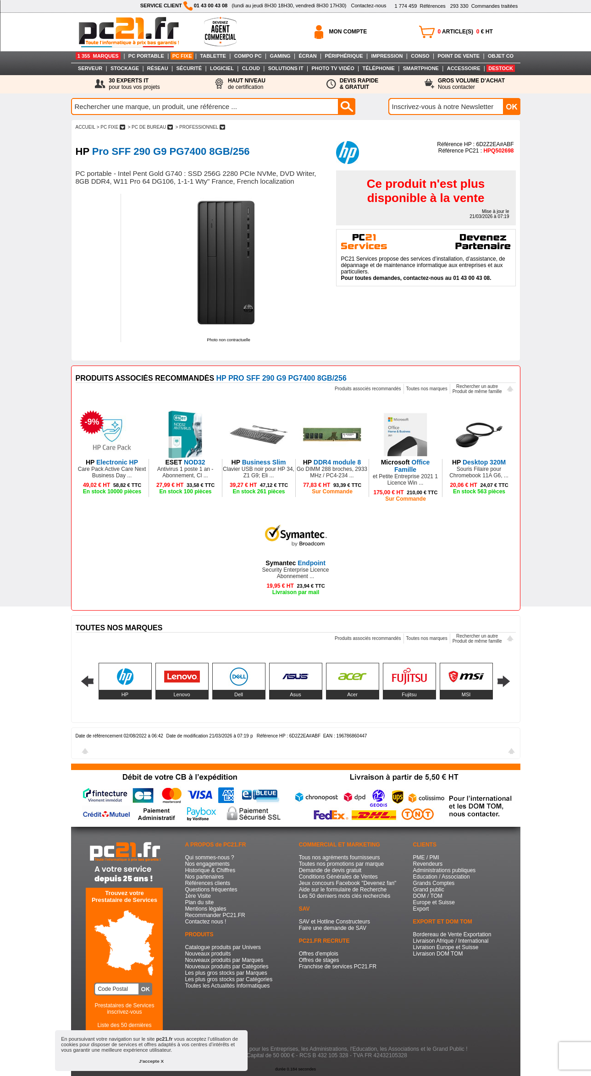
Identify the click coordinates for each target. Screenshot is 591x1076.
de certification (246, 83)
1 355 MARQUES (98, 56)
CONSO (420, 56)
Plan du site (199, 902)
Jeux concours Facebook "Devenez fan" (348, 883)
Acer (352, 694)
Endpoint (295, 563)
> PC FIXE (111, 127)
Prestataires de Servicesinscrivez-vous (124, 1008)
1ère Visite (197, 896)
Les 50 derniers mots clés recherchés (344, 896)
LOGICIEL (222, 68)
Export (421, 909)
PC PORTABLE (146, 56)
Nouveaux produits (208, 953)
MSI (466, 694)
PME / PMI (426, 857)
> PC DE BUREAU (150, 127)
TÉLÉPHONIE (379, 68)
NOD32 (185, 462)
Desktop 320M (479, 462)
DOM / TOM (427, 896)
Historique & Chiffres (210, 870)
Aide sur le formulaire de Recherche (343, 889)
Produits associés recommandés (368, 388)
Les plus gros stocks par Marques (226, 973)
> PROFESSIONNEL (200, 127)
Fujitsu (409, 694)
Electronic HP (112, 462)
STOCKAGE (124, 68)
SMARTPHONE (421, 68)
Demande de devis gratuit (330, 870)
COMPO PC (248, 56)
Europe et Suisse (434, 902)
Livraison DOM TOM (438, 953)
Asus (295, 694)
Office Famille (405, 466)
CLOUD (251, 68)
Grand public (428, 889)
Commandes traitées (484, 6)
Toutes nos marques (426, 388)
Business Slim (259, 462)
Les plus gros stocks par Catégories (228, 979)
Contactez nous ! (205, 921)
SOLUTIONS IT (286, 68)
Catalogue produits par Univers (222, 947)
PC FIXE (182, 56)
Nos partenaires (204, 877)
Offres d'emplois (318, 953)
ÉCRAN (308, 56)
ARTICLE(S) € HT (465, 31)
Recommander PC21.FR (215, 915)
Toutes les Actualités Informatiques (227, 986)
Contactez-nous (368, 5)
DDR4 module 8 (332, 462)
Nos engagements (207, 864)
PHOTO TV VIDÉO (332, 68)
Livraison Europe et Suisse (446, 947)
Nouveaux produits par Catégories (226, 966)
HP (125, 694)
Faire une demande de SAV (332, 928)
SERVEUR (90, 68)
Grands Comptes (434, 883)
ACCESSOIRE (464, 68)
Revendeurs (428, 864)
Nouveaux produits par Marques (224, 960)
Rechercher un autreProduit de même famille (477, 389)
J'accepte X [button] (151, 1061)
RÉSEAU (157, 68)
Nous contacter (471, 83)
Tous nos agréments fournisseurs (339, 857)
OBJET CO (501, 56)
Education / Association (441, 877)
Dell (238, 694)
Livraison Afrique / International (451, 941)
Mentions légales (205, 909)
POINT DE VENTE (458, 56)
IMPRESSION (387, 56)
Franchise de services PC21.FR (337, 966)
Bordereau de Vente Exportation (452, 934)
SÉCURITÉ (189, 68)
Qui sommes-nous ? (209, 857)
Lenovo (181, 694)
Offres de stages (319, 960)
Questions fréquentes (211, 889)
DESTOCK (500, 68)
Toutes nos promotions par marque (341, 864)
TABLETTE (213, 56)
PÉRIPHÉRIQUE (344, 56)
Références (419, 6)
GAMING (280, 56)
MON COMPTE (348, 31)
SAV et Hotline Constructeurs (334, 921)
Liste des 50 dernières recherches (124, 1028)
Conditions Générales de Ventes (338, 877)
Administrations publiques (444, 870)
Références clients (207, 883)
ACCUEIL (85, 127)
